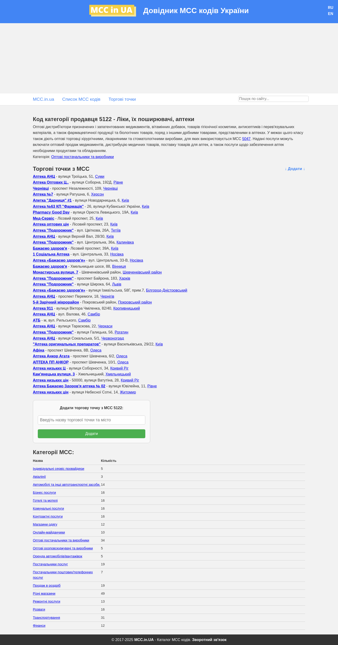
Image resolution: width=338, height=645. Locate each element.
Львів (116, 284)
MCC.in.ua (43, 99)
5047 (246, 139)
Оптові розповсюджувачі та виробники (63, 548)
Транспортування (46, 617)
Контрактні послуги (48, 516)
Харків (124, 278)
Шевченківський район (142, 272)
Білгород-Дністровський (166, 290)
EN (330, 14)
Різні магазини (44, 593)
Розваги (39, 609)
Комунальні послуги (48, 508)
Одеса (95, 350)
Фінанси (39, 625)
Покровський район (135, 302)
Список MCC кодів (81, 99)
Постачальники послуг (50, 564)
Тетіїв (116, 230)
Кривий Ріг (119, 368)
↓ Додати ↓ (295, 169)
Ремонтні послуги (46, 601)
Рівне (118, 182)
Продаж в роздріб (47, 585)
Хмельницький (118, 374)
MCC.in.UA (144, 640)
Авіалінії (39, 476)
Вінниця (119, 266)
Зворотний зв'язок (209, 640)
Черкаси (105, 326)
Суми (99, 176)
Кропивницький (126, 308)
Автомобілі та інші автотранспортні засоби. (66, 484)
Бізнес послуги (44, 492)
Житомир (128, 392)
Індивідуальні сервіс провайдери (58, 469)
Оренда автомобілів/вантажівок (57, 556)
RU (330, 8)
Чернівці (110, 188)
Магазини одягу (45, 524)
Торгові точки (122, 99)
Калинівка (125, 242)
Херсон (97, 194)
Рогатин (121, 332)
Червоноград (112, 338)
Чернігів (107, 296)
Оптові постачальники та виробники (82, 157)
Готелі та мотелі (45, 500)
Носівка (117, 254)
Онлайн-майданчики (49, 532)
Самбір (94, 314)
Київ (125, 200)
